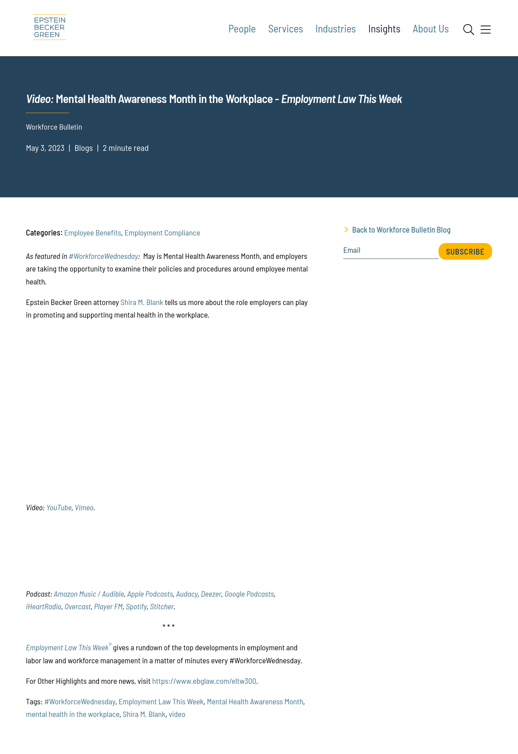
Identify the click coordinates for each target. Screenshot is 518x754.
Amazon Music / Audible (89, 593)
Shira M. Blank (142, 301)
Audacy (187, 593)
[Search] (468, 29)
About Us (431, 28)
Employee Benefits (92, 232)
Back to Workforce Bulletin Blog (401, 229)
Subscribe (465, 251)
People (242, 28)
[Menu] (485, 32)
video (177, 713)
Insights (384, 28)
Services (285, 28)
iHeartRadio (43, 606)
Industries (335, 28)
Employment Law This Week (69, 647)
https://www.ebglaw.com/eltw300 (204, 680)
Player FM (108, 606)
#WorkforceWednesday (103, 255)
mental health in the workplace (72, 713)
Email (351, 250)
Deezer (211, 593)
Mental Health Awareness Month (255, 701)
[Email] (391, 252)
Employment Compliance (162, 232)
